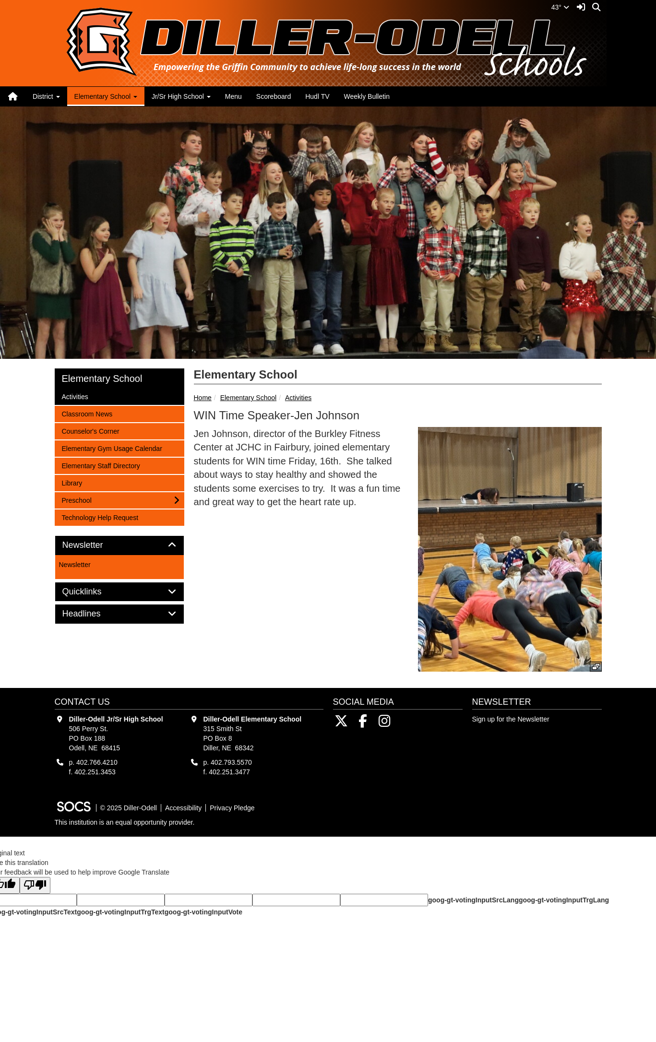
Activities (298, 398)
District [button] (46, 96)
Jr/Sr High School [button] (181, 96)
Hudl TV (317, 96)
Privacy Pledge (232, 808)
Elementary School (248, 398)
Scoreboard (273, 96)
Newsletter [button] (93, 545)
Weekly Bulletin (367, 96)
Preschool (76, 499)
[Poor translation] (35, 885)
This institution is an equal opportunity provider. (125, 822)
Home (203, 398)
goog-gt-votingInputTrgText (120, 912)
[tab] (119, 545)
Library (74, 482)
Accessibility (183, 808)
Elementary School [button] (105, 96)
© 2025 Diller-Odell (128, 808)
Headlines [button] (92, 613)
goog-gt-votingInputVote (203, 912)
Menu (233, 96)
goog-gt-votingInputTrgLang (564, 900)
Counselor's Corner (90, 430)
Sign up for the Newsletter (510, 719)
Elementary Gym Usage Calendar (111, 447)
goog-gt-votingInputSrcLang (473, 900)
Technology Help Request (100, 516)
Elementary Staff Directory (100, 465)
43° (560, 7)
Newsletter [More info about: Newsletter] (75, 564)
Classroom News (87, 413)
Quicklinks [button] (92, 591)
